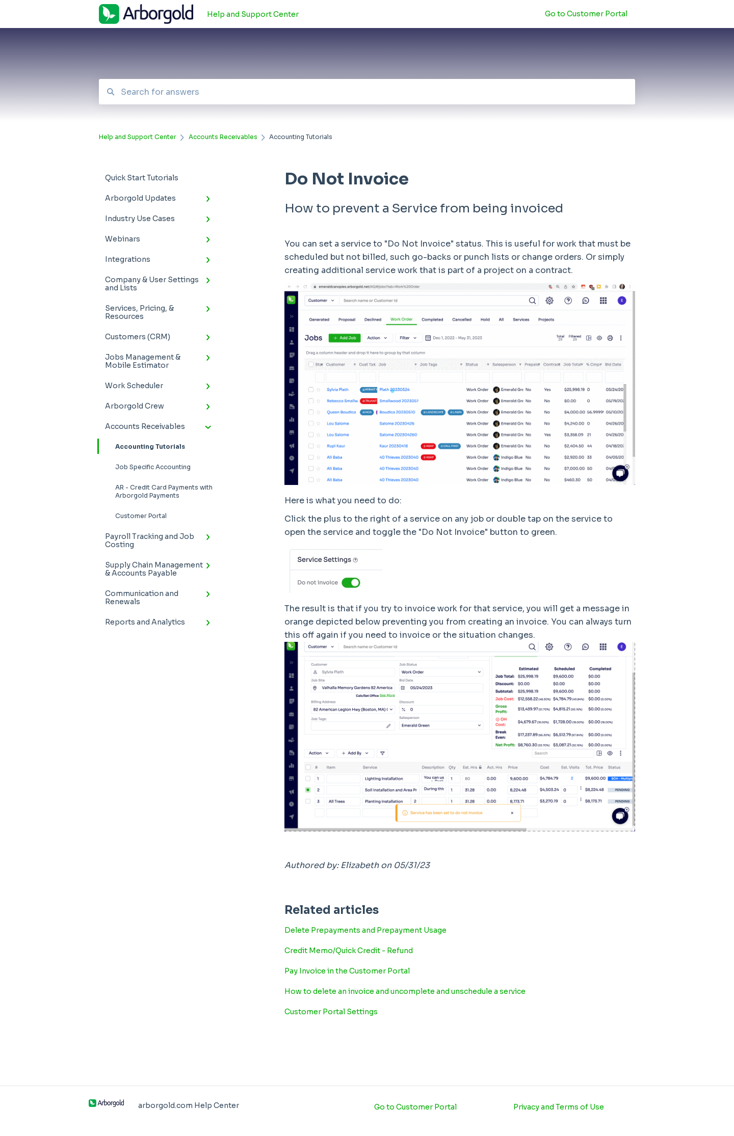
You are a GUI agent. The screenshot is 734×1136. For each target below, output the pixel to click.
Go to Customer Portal (415, 1107)
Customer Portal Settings (331, 1011)
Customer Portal (141, 516)
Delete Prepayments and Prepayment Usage (365, 930)
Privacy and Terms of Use (558, 1107)
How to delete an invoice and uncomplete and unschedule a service (405, 991)
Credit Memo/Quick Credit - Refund (348, 950)
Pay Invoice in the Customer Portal (347, 971)
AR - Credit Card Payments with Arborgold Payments (164, 491)
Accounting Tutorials (142, 446)
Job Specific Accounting (153, 467)
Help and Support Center (253, 14)
